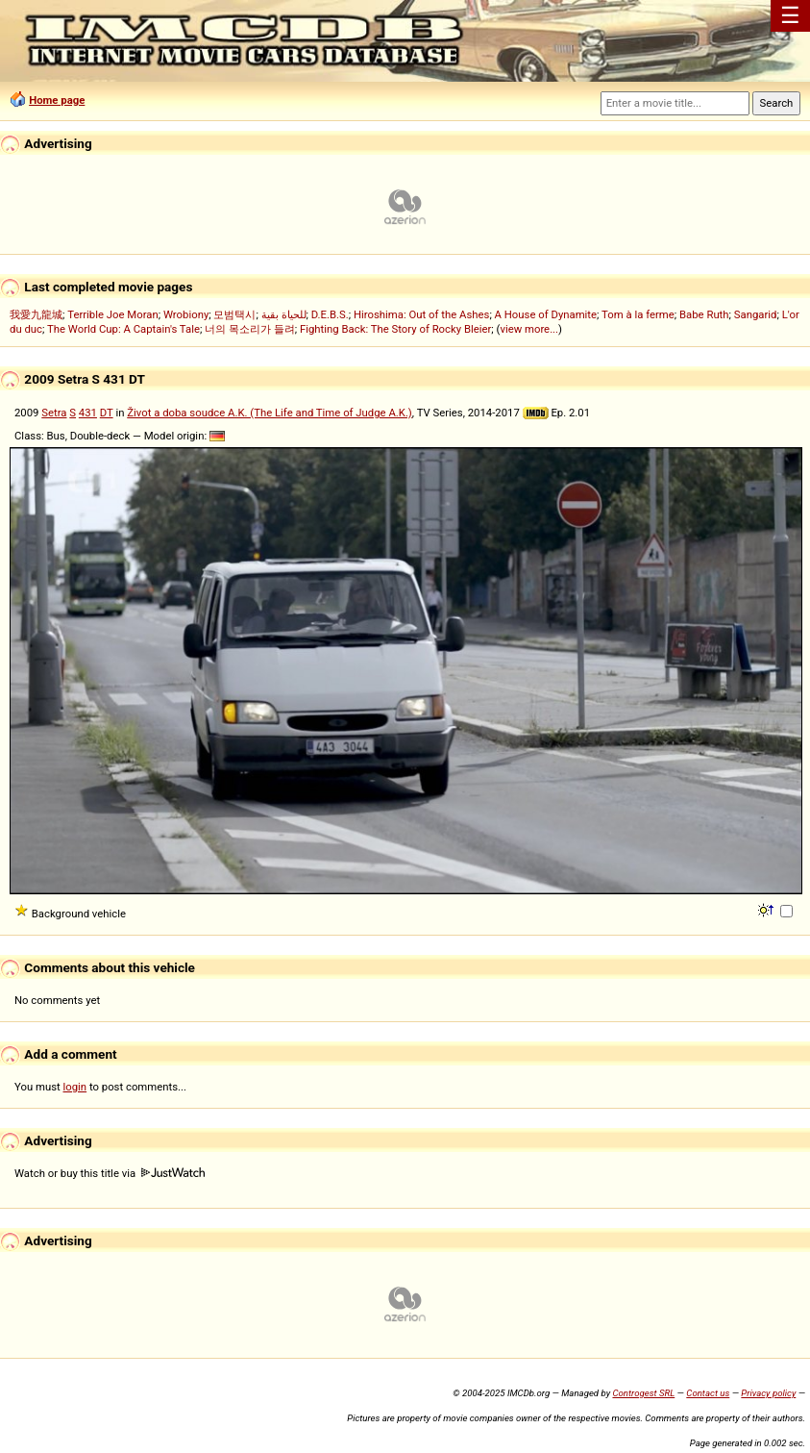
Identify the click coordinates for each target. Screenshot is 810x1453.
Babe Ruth (704, 314)
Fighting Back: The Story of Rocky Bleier (395, 329)
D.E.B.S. (330, 314)
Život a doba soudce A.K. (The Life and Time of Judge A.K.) (269, 412)
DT (106, 412)
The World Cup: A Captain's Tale (123, 329)
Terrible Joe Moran (113, 314)
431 (88, 412)
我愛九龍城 (36, 314)
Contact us (707, 1393)
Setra (53, 412)
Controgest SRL (643, 1393)
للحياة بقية (284, 314)
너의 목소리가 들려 (250, 329)
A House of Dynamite (546, 314)
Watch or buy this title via (109, 1173)
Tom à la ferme (638, 314)
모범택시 (234, 314)
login (75, 1086)
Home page (57, 100)
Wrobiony (186, 314)
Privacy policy (768, 1393)
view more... (529, 329)
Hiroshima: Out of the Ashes (421, 314)
